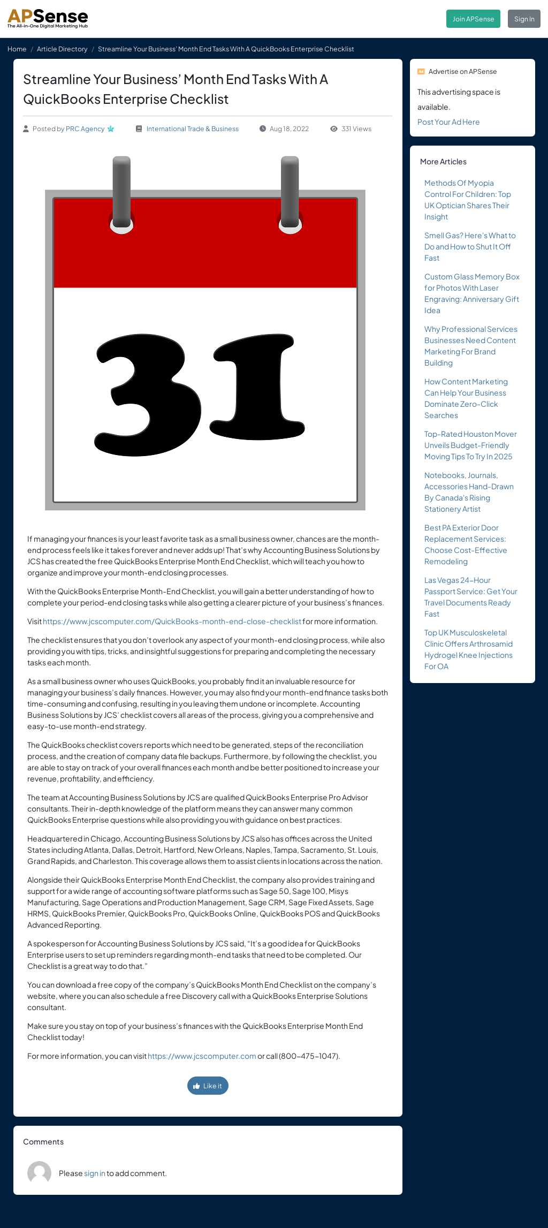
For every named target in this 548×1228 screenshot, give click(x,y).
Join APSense (473, 18)
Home (17, 48)
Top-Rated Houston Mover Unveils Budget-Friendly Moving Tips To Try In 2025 (470, 445)
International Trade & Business (193, 128)
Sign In (524, 18)
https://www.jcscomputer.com (202, 1055)
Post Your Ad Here (448, 121)
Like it (207, 1085)
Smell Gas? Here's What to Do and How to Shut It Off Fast (470, 246)
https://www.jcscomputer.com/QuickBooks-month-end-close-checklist (172, 621)
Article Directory (62, 48)
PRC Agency (85, 128)
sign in (94, 1173)
